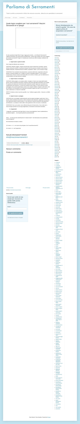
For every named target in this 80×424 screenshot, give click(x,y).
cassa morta (58, 205)
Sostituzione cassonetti (58, 348)
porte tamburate (59, 299)
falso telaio (58, 231)
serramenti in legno (29, 144)
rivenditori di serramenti (58, 327)
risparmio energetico (58, 323)
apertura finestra (59, 177)
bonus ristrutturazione (59, 200)
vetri (57, 405)
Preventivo (29, 17)
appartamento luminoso (58, 184)
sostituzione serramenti (58, 357)
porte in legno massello (58, 293)
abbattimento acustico (58, 168)
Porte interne (58, 298)
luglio (56, 75)
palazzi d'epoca (59, 289)
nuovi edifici (58, 285)
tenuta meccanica (59, 380)
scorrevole (58, 329)
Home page (7, 17)
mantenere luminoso (58, 281)
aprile (56, 79)
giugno (56, 76)
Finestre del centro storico (58, 235)
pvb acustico (58, 313)
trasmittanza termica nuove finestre (59, 388)
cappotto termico (59, 202)
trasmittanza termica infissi (58, 385)
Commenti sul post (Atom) (15, 190)
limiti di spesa (58, 273)
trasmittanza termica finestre (59, 382)
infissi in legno (59, 257)
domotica (58, 225)
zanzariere (58, 408)
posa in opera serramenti (58, 305)
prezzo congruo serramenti (59, 312)
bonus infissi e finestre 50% (59, 194)
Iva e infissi (58, 269)
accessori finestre (59, 169)
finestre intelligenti (58, 242)
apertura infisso (59, 178)
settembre (57, 64)
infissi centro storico (58, 251)
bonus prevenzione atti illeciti (59, 197)
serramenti (58, 332)
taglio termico (58, 366)
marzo (56, 57)
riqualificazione (59, 316)
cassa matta (58, 203)
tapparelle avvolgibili (58, 372)
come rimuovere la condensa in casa (59, 213)
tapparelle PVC (59, 374)
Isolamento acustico (58, 261)
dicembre (56, 68)
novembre (57, 61)
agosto (56, 92)
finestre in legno (59, 240)
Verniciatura (58, 404)
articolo (12, 125)
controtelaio (58, 220)
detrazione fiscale (59, 221)
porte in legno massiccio (58, 296)
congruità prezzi (59, 217)
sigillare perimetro (58, 344)
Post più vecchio (46, 187)
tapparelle (58, 367)
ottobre (56, 62)
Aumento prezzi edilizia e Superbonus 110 (59, 187)
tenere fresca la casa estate (59, 378)
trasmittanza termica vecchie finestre (59, 396)
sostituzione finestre (58, 351)
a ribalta (57, 164)
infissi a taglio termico (58, 248)
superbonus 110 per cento (59, 364)
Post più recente (10, 187)
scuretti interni (59, 330)
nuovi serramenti (59, 286)
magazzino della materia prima (59, 279)
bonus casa (58, 191)
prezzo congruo (59, 306)
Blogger (49, 417)
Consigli (57, 218)
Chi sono (15, 17)
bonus (57, 190)
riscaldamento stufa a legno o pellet (59, 319)
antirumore (58, 175)
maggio (56, 78)
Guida (11, 144)
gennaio (56, 59)
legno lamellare (16, 144)
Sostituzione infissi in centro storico (59, 354)
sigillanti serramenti (58, 341)
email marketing (59, 50)
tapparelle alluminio (58, 370)
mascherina (58, 283)
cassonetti (58, 207)
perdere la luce (59, 291)
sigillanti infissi (59, 339)
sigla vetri (58, 346)
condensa (58, 215)
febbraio (56, 82)
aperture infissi (59, 182)
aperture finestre (59, 180)
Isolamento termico (58, 263)
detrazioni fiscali (59, 223)
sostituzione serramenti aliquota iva (58, 360)
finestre (57, 233)
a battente (58, 162)
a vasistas (58, 165)
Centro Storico (59, 210)
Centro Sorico (58, 208)
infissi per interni (59, 258)
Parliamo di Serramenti (30, 7)
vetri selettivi (58, 407)
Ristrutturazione (22, 144)
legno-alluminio (59, 272)
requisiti (57, 315)
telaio (57, 376)
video (12, 128)
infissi (57, 246)
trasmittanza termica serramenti (58, 392)
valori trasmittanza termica (58, 401)
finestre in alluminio (58, 238)
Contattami (22, 17)
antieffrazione (58, 174)
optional (57, 288)
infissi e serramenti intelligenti (58, 254)
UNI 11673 (58, 398)
